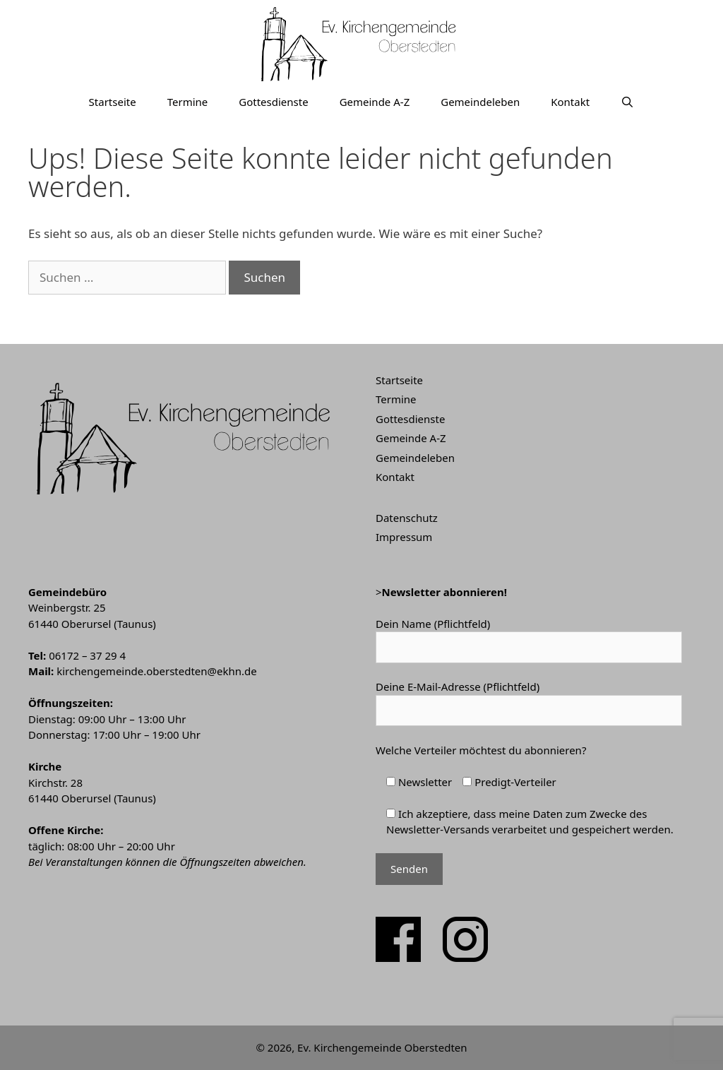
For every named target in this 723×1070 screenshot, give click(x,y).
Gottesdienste (273, 102)
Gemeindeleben (480, 102)
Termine (187, 102)
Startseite (112, 102)
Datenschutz (407, 518)
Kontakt (570, 102)
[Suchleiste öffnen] (627, 102)
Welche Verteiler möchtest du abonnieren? (481, 750)
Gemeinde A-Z (375, 102)
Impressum (404, 537)
